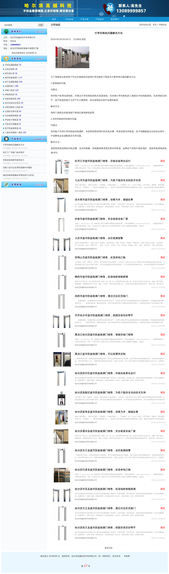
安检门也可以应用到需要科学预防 (17, 168)
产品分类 (84, 19)
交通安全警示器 (11, 111)
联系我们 (115, 19)
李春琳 (127, 556)
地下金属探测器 (11, 82)
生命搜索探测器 (11, 116)
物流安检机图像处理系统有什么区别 (18, 175)
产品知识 (100, 19)
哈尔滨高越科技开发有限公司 (86, 171)
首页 (54, 19)
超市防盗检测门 (11, 78)
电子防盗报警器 (11, 128)
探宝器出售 (10, 73)
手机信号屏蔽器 (11, 124)
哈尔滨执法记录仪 (12, 103)
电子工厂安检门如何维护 (13, 152)
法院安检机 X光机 (12, 107)
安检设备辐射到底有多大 (13, 160)
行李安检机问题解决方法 (13, 145)
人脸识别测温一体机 (13, 132)
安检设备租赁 (11, 99)
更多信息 (109, 548)
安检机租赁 (10, 94)
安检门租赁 (10, 90)
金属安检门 (10, 86)
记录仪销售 (10, 69)
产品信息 (69, 19)
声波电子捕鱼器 (11, 120)
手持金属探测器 (11, 65)
